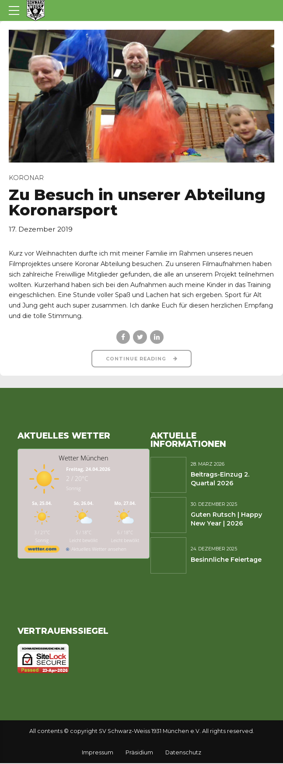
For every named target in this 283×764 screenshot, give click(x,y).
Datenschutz (183, 753)
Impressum (97, 753)
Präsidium (139, 753)
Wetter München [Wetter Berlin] (83, 458)
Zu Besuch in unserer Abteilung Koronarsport (137, 202)
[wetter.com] (41, 551)
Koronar (26, 178)
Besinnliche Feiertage (226, 560)
